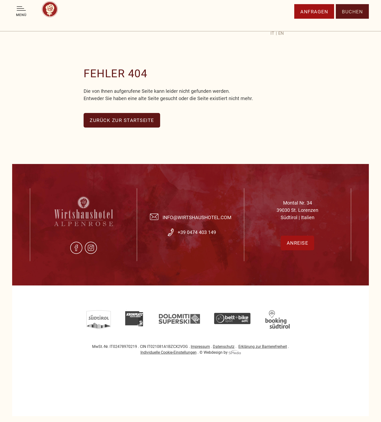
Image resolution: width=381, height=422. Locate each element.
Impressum (200, 346)
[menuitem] (273, 23)
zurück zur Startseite (122, 120)
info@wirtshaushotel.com (197, 217)
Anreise (297, 243)
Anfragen (314, 23)
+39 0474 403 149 (197, 232)
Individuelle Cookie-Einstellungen (168, 352)
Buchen (352, 23)
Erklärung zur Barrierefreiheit (262, 346)
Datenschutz (223, 346)
